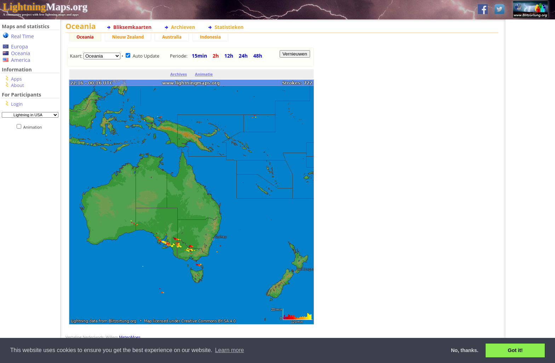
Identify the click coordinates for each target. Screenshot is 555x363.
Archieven (183, 27)
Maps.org (45, 6)
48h (257, 55)
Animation (34, 127)
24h (243, 55)
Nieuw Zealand (128, 37)
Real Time (22, 36)
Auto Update (146, 56)
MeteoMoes (130, 337)
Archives (178, 74)
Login (17, 104)
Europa (19, 46)
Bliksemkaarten (132, 27)
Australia (172, 37)
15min (199, 55)
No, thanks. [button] (465, 350)
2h (216, 55)
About (17, 85)
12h (228, 55)
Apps (16, 79)
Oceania (20, 53)
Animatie (204, 74)
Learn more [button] (229, 350)
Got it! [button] (515, 350)
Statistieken (229, 27)
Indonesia (210, 37)
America (20, 60)
